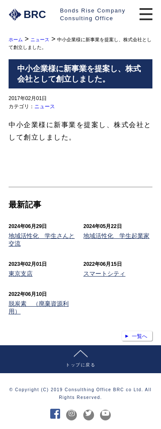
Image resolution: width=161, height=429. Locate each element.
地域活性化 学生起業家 (116, 235)
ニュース (44, 106)
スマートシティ (104, 273)
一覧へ (139, 336)
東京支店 (21, 273)
